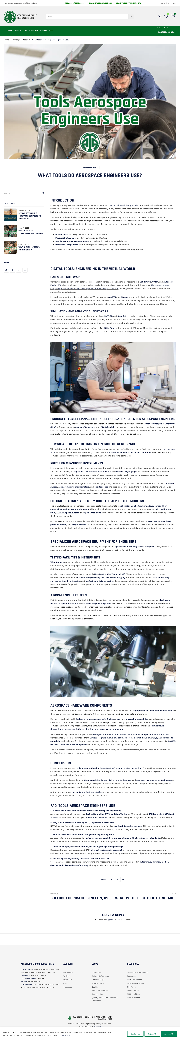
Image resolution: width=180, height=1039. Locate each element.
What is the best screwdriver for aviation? (30, 232)
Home (6, 40)
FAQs (174, 3)
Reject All (152, 1034)
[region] (90, 1033)
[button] (173, 16)
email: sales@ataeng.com (100, 3)
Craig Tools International (128, 3)
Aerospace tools (20, 40)
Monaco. (97, 1026)
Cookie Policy (64, 1035)
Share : (104, 880)
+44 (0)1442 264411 (166, 32)
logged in (110, 919)
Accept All (168, 1034)
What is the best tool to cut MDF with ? (29, 248)
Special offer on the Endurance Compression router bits (29, 216)
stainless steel (125, 738)
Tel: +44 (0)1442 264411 (75, 3)
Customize (135, 1034)
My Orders (165, 3)
